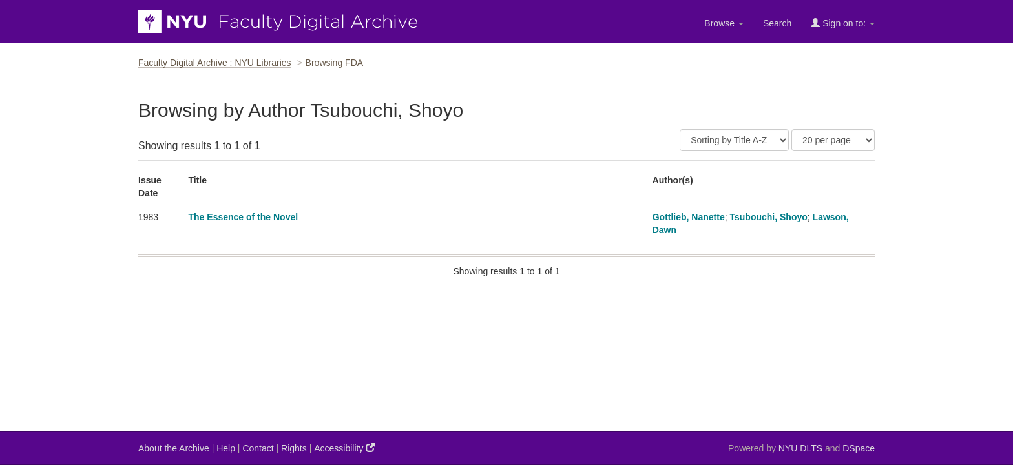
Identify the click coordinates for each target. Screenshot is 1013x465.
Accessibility (344, 447)
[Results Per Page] (833, 140)
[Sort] (734, 140)
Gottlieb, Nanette (689, 217)
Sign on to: (843, 22)
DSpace (858, 448)
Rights (294, 448)
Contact (257, 448)
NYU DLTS (800, 448)
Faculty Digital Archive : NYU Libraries (214, 62)
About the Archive (173, 448)
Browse (724, 23)
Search (777, 23)
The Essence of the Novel (243, 217)
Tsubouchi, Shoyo (769, 217)
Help (225, 448)
